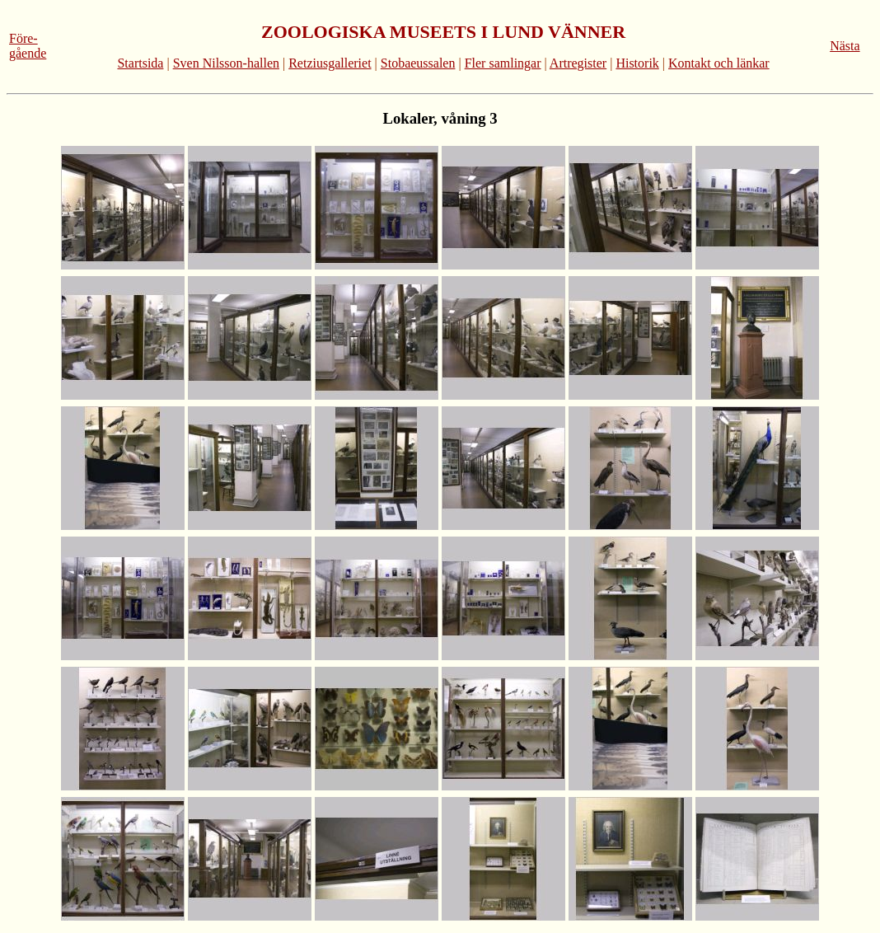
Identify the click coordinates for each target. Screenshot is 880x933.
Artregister (578, 63)
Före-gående (27, 45)
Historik (637, 63)
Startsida (140, 63)
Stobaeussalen (418, 63)
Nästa (844, 46)
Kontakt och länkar (719, 63)
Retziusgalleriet (329, 63)
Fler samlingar (503, 63)
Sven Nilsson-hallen (226, 63)
